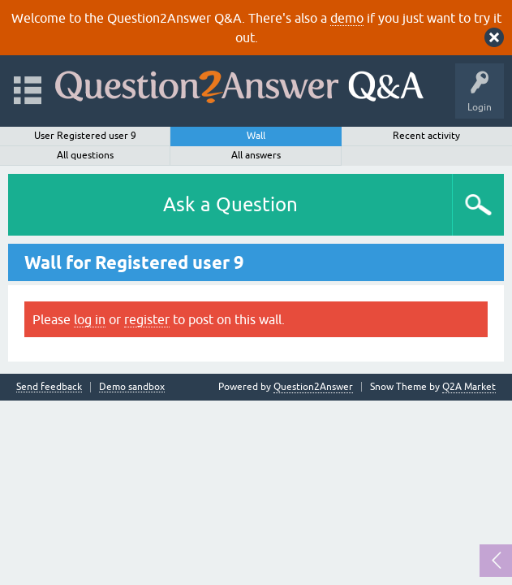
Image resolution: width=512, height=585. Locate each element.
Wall (256, 135)
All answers (256, 155)
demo (347, 18)
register (147, 319)
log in (89, 319)
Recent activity (426, 135)
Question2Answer (313, 386)
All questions (85, 155)
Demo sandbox (132, 387)
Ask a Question (230, 204)
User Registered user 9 (85, 135)
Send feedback (49, 387)
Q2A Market (469, 386)
